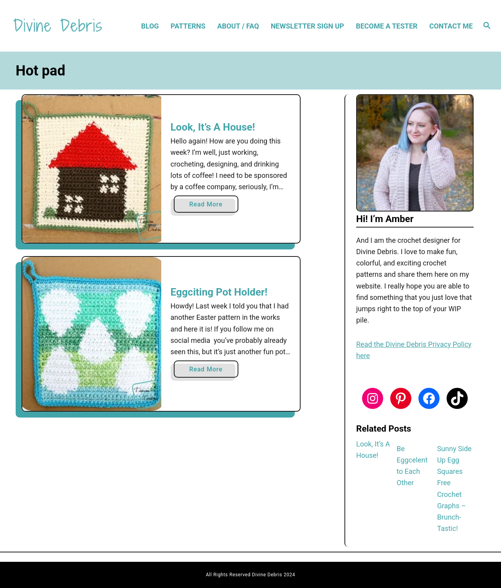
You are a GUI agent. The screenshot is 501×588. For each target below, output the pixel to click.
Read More (208, 206)
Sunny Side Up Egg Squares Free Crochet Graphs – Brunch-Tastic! (454, 489)
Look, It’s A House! (213, 127)
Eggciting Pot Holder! (219, 292)
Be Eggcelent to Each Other (411, 466)
